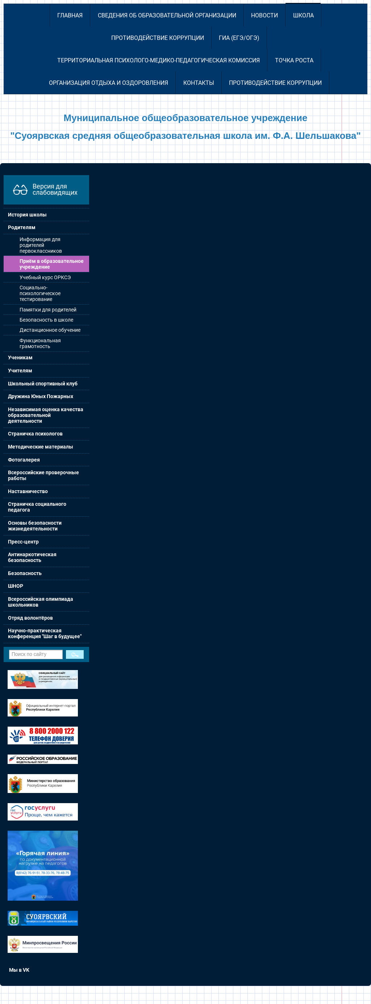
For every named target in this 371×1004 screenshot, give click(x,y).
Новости (264, 15)
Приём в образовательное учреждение (52, 264)
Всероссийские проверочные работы (43, 475)
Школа (303, 15)
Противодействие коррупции (157, 37)
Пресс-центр (23, 542)
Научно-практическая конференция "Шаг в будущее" (45, 633)
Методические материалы (40, 447)
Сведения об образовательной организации (167, 15)
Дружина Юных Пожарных (40, 396)
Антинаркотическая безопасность (32, 557)
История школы (27, 215)
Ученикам (20, 357)
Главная (70, 15)
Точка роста (294, 60)
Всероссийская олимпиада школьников (40, 602)
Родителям (22, 227)
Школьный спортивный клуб (43, 384)
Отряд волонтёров (30, 618)
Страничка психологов (35, 434)
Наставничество (28, 491)
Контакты (198, 82)
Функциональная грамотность (40, 343)
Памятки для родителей (48, 310)
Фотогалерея (24, 460)
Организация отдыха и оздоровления (108, 82)
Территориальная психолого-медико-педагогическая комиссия (158, 60)
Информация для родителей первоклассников (41, 245)
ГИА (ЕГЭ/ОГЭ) (239, 37)
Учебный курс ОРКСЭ (45, 277)
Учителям (20, 370)
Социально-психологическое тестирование (40, 293)
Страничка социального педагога (37, 507)
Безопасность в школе (46, 320)
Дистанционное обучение (50, 330)
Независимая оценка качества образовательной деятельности (45, 415)
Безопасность (25, 573)
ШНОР (15, 586)
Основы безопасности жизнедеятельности (35, 526)
